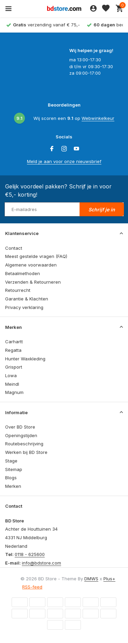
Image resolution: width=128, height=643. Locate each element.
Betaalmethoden (22, 273)
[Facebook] (52, 149)
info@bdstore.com (41, 563)
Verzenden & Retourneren (33, 282)
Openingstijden (21, 435)
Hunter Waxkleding (25, 358)
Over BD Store (20, 427)
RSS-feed (32, 587)
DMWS (91, 578)
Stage (11, 460)
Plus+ (109, 578)
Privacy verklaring (24, 307)
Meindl (12, 384)
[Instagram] (64, 149)
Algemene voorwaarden (31, 265)
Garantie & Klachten (26, 298)
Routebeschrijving (24, 443)
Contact (13, 248)
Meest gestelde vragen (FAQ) (36, 256)
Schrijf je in (101, 209)
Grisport (13, 367)
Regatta (13, 350)
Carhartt (14, 341)
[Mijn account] (93, 8)
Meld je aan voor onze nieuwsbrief (64, 161)
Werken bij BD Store (26, 452)
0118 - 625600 (30, 554)
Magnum (14, 392)
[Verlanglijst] (106, 8)
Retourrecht (17, 290)
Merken (13, 486)
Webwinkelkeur (98, 118)
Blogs (11, 477)
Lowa (11, 375)
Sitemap (13, 469)
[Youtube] (76, 149)
